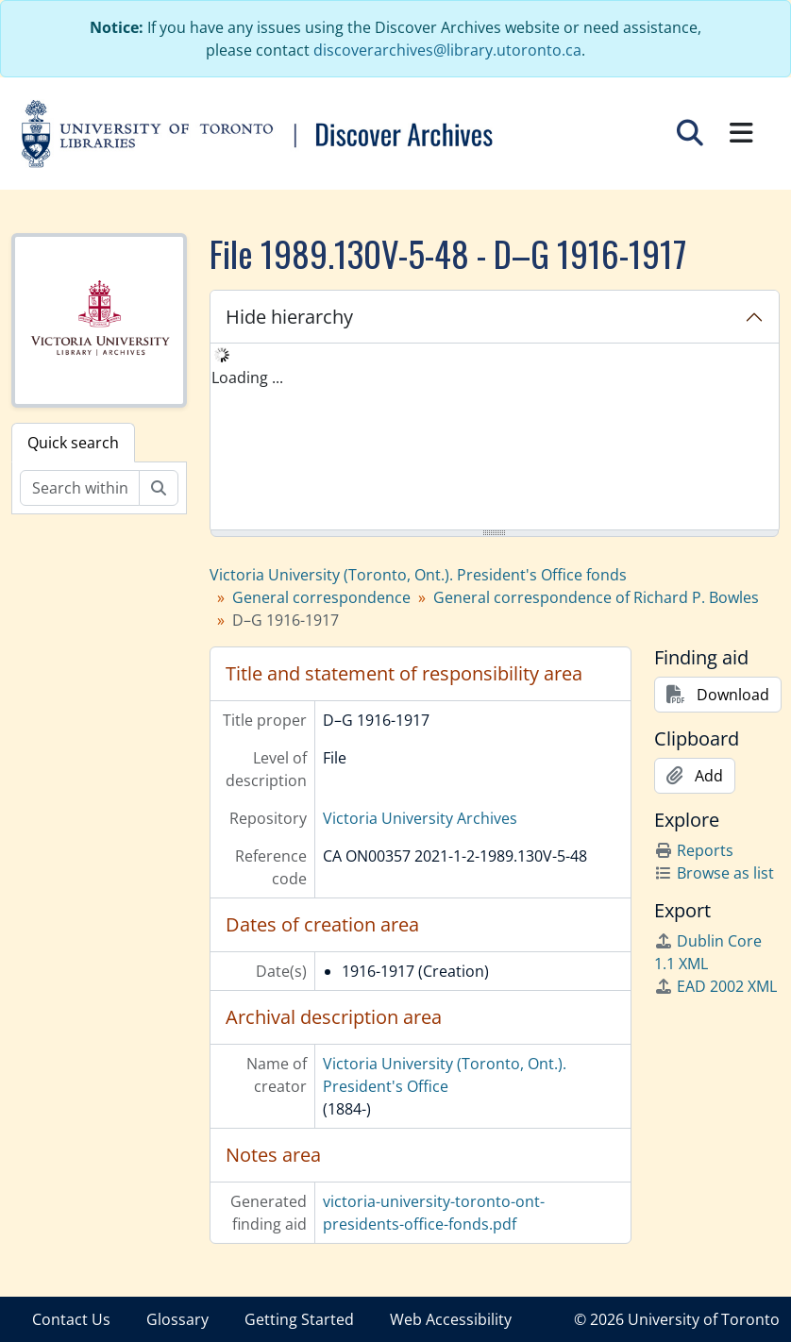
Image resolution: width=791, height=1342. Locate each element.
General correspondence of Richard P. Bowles (596, 597)
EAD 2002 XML (715, 986)
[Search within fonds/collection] (80, 488)
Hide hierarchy (289, 316)
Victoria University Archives (420, 818)
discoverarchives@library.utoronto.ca (447, 50)
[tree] (495, 438)
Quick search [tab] (73, 442)
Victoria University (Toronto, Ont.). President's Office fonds (418, 574)
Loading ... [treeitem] (247, 377)
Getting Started (299, 1319)
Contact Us (71, 1319)
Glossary (177, 1319)
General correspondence (321, 597)
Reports (693, 850)
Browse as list (714, 873)
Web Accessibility (451, 1319)
